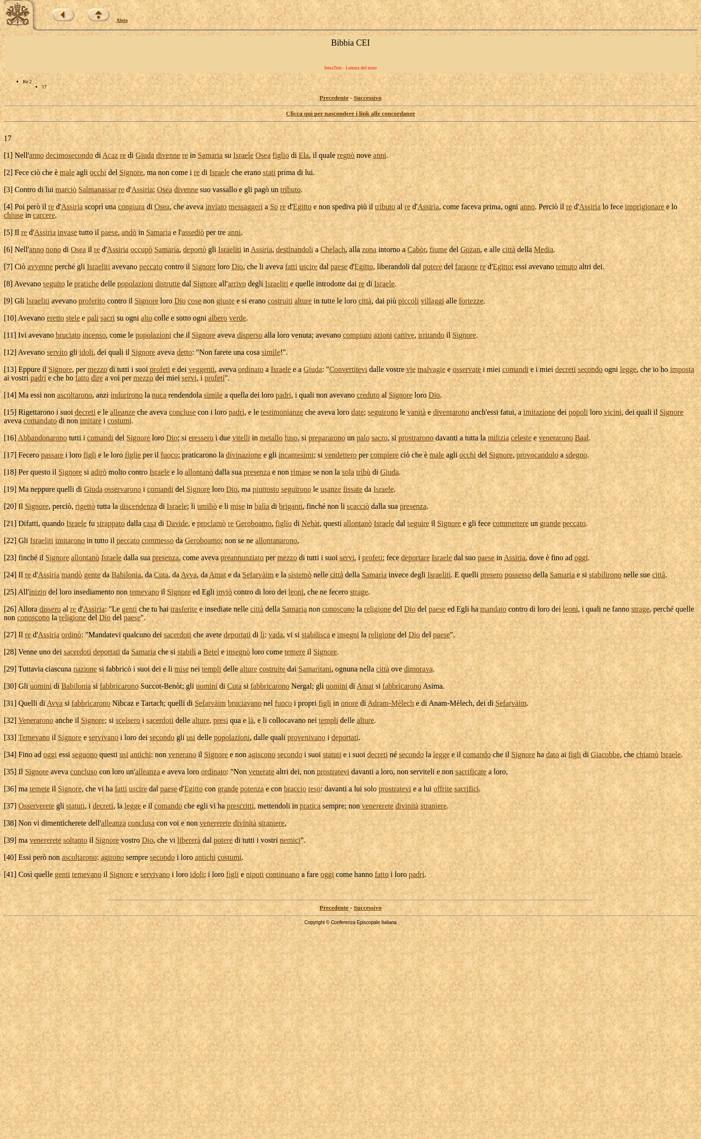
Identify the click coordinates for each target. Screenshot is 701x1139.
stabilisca (316, 635)
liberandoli (393, 267)
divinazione (244, 455)
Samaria (210, 155)
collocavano (287, 720)
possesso (518, 575)
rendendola (185, 395)
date (357, 412)
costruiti (280, 301)
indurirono (126, 395)
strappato (111, 523)
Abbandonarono (42, 438)
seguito (54, 284)
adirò (99, 472)
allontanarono (276, 540)
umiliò (207, 506)
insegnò (238, 652)
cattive (404, 335)
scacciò (358, 506)
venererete (378, 806)
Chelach (333, 249)
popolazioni (135, 284)
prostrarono (416, 438)
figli (90, 455)
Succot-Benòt (161, 686)
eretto (55, 318)
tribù (363, 472)
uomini (40, 686)
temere (294, 652)
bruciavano (245, 703)
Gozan (470, 249)
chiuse (13, 215)
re (123, 155)
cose (194, 301)
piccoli (408, 301)
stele (73, 318)
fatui (507, 412)
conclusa (141, 823)
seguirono (383, 412)
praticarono (199, 455)
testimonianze (282, 412)
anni (380, 155)
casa (149, 523)
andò (129, 232)
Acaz (110, 155)
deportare (415, 558)
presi (220, 720)
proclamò (211, 523)
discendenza (138, 506)
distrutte (167, 284)
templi (211, 669)
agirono (112, 857)
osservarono (123, 489)
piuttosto (266, 489)
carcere (44, 215)
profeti (160, 369)
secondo (590, 369)
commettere (511, 523)
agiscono (261, 754)
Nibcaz (123, 703)
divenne (168, 155)
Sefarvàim (258, 575)
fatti (291, 267)
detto (184, 352)
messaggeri (246, 207)
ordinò (71, 635)
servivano (103, 737)
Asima (433, 686)
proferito (91, 301)
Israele (243, 155)
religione (377, 609)
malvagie (432, 369)
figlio (281, 155)
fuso (291, 438)
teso (314, 789)
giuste (225, 301)
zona (369, 249)
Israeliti (230, 249)
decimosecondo (69, 155)
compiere (384, 455)
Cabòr (417, 249)
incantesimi (296, 455)
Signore (131, 172)
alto (146, 318)
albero (217, 318)
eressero (200, 438)
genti (129, 609)
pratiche (86, 284)
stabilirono (605, 575)
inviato (215, 207)
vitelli (241, 438)
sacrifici (466, 789)
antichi (140, 754)
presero (491, 575)
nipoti (254, 874)
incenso (94, 335)
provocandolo (537, 455)
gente (92, 575)
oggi (581, 558)
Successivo (368, 97)
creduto (368, 395)
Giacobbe (605, 754)
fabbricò (118, 669)
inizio (37, 592)
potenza (252, 789)
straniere (433, 806)
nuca (159, 395)
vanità (416, 412)
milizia (498, 438)
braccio (295, 789)
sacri (107, 318)
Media (544, 249)
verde (237, 318)
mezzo (97, 369)
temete (39, 789)
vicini (612, 412)
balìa (261, 506)
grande (550, 523)
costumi (119, 421)
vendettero (341, 455)
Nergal (301, 686)
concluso (83, 772)
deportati (237, 635)
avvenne (40, 267)
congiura (131, 207)
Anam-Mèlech (450, 703)
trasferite (183, 609)
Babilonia (126, 575)
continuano (283, 874)
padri (38, 378)
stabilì (186, 652)
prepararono (326, 438)
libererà (189, 840)
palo (363, 438)
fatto (82, 378)
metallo (271, 438)
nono (53, 249)
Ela (304, 155)
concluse (182, 412)
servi (189, 378)
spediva (343, 207)
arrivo (237, 284)
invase (67, 232)
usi (190, 737)
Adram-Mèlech (391, 703)
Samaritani (314, 669)
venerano (182, 754)
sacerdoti (177, 635)
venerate (261, 772)
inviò (224, 592)
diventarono (451, 412)
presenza (256, 472)
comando (477, 754)
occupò (141, 249)
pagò (261, 189)
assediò (193, 232)
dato (552, 754)
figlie (133, 455)
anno (36, 155)
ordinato (250, 369)
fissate (352, 489)
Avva (188, 575)
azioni (382, 335)
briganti (291, 506)
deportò (194, 249)
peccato (151, 267)
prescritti (240, 806)
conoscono (338, 609)
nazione (85, 669)
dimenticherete (64, 823)
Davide (177, 523)
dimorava (418, 669)
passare (52, 455)
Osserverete (37, 806)
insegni (348, 635)
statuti (332, 754)
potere (432, 267)
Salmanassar (97, 189)
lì (263, 635)
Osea (263, 155)
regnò (345, 155)
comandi (515, 369)
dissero (50, 609)
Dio (237, 267)
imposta (682, 369)
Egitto (302, 207)
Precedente (334, 97)
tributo (290, 189)
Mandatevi (104, 635)
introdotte (330, 284)
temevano (144, 592)
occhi (98, 172)
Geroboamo (253, 523)
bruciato (68, 335)
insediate (218, 609)
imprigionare (644, 207)
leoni (295, 592)
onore (349, 703)
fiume (438, 249)
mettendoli (274, 806)
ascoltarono (74, 395)
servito (57, 352)
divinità (407, 806)
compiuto (357, 335)
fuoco (169, 455)
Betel (211, 652)
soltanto (75, 840)
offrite (442, 789)
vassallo (225, 189)
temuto (566, 267)
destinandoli (294, 249)
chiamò (647, 754)
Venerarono (35, 720)
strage (359, 592)
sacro (379, 438)
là (251, 720)
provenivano (306, 737)
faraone (466, 267)
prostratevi (333, 772)
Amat (217, 575)
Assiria (142, 189)
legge (628, 369)
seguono (84, 754)
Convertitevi (348, 369)
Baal (582, 438)
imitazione (539, 412)
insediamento (94, 592)
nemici (290, 840)
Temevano (33, 737)
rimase (301, 472)
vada (276, 635)
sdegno (576, 455)
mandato (493, 609)
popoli (578, 412)
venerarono (556, 438)
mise (237, 506)
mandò (71, 575)
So (274, 207)
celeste (521, 438)
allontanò (199, 472)
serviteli (422, 772)
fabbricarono (119, 686)
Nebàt (311, 523)
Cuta (161, 575)
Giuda (145, 155)
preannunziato (242, 558)
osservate (467, 369)
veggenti (201, 369)
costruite (272, 669)
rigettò (85, 506)
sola (348, 472)
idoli (86, 352)
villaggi (432, 301)
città (509, 249)
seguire (418, 523)
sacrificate (471, 772)
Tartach (152, 703)
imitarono (70, 540)
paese (109, 232)
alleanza (147, 772)
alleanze (122, 412)
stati (269, 172)
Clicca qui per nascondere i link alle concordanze (350, 113)
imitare (90, 421)
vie (411, 369)
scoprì (94, 207)
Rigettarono (37, 412)
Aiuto (122, 20)
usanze (331, 489)
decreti (565, 369)
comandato (40, 421)
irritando (431, 335)
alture (303, 301)
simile (271, 352)
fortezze (471, 301)
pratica (310, 806)
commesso (158, 540)
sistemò (300, 575)
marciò (65, 189)
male (67, 172)
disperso (249, 335)
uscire (308, 267)
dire (97, 378)
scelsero (128, 720)
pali (92, 318)
